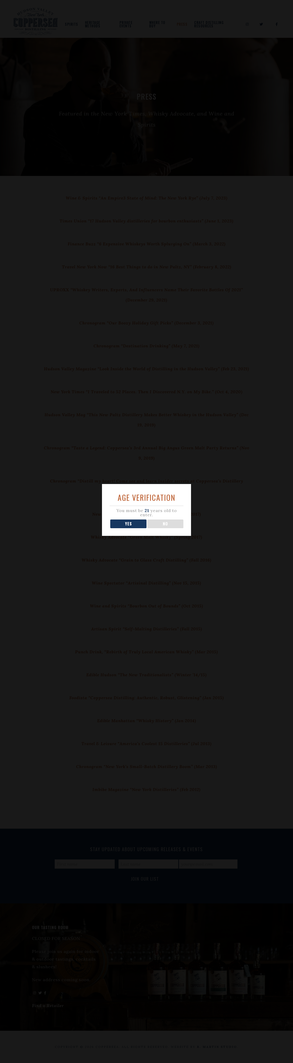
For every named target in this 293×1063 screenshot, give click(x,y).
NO (165, 529)
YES (128, 529)
